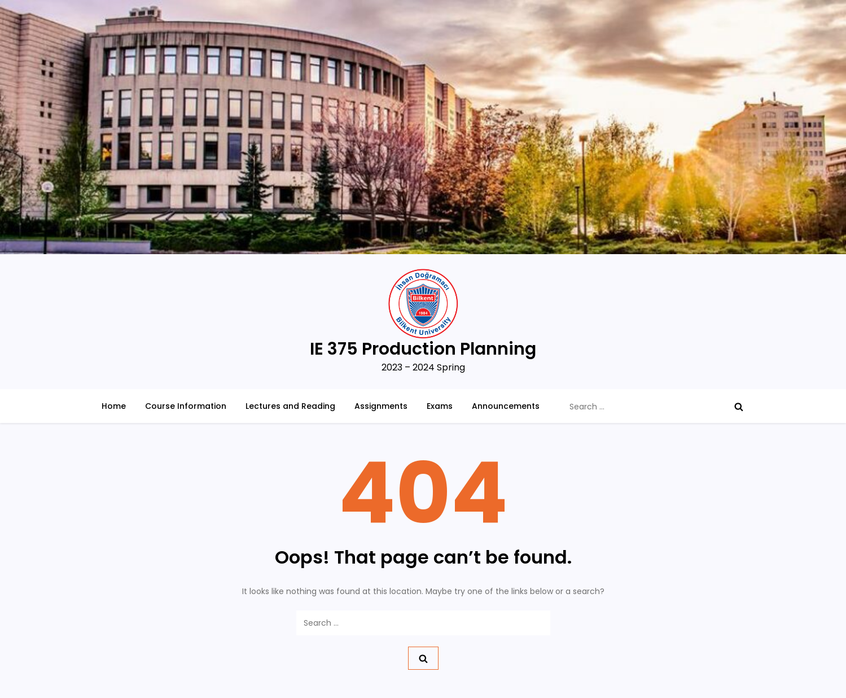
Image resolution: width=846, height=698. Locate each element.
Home (114, 406)
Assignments (380, 406)
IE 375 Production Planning (423, 349)
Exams (440, 406)
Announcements (506, 406)
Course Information (185, 406)
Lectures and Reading (290, 406)
